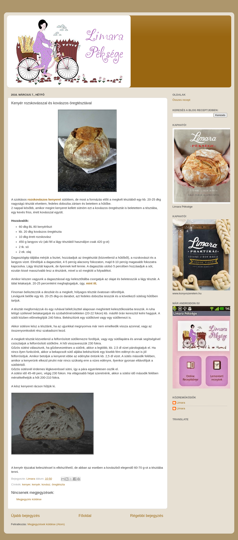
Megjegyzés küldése (29, 499)
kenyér (36, 484)
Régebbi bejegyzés (146, 515)
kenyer (26, 484)
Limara (181, 402)
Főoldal (85, 515)
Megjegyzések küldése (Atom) (46, 524)
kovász (46, 484)
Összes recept (181, 99)
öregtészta (58, 484)
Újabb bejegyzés (25, 515)
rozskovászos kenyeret (44, 199)
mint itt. (91, 283)
